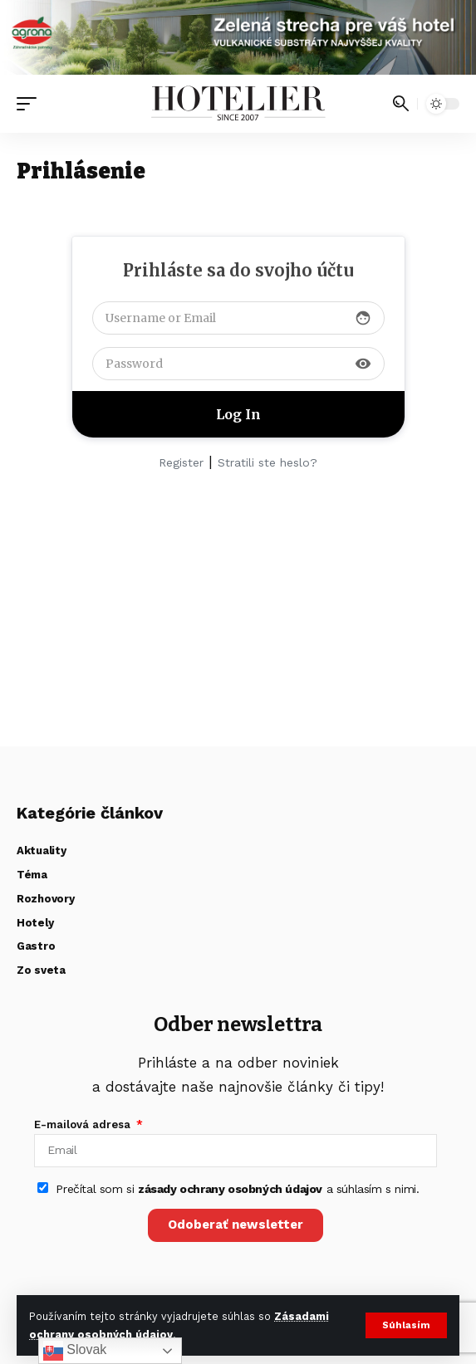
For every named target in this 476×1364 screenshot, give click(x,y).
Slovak (74, 1351)
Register (181, 462)
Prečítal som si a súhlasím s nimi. (237, 1188)
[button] (406, 1325)
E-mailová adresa (84, 1124)
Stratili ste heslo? (267, 462)
